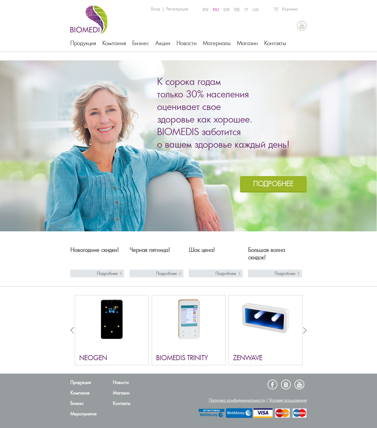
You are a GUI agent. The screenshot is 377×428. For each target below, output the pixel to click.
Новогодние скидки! (94, 250)
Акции (162, 43)
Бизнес (140, 43)
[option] (188, 145)
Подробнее (107, 273)
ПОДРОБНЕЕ (273, 183)
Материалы (217, 43)
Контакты (275, 43)
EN (205, 9)
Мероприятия (83, 414)
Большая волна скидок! (266, 253)
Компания (114, 43)
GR (227, 9)
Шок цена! (202, 250)
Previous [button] (72, 330)
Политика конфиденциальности (237, 400)
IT (246, 9)
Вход (155, 9)
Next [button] (305, 330)
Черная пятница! (150, 250)
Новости (187, 43)
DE (237, 9)
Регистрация (177, 9)
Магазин (247, 43)
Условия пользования (288, 400)
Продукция (83, 43)
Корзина (290, 9)
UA (256, 9)
